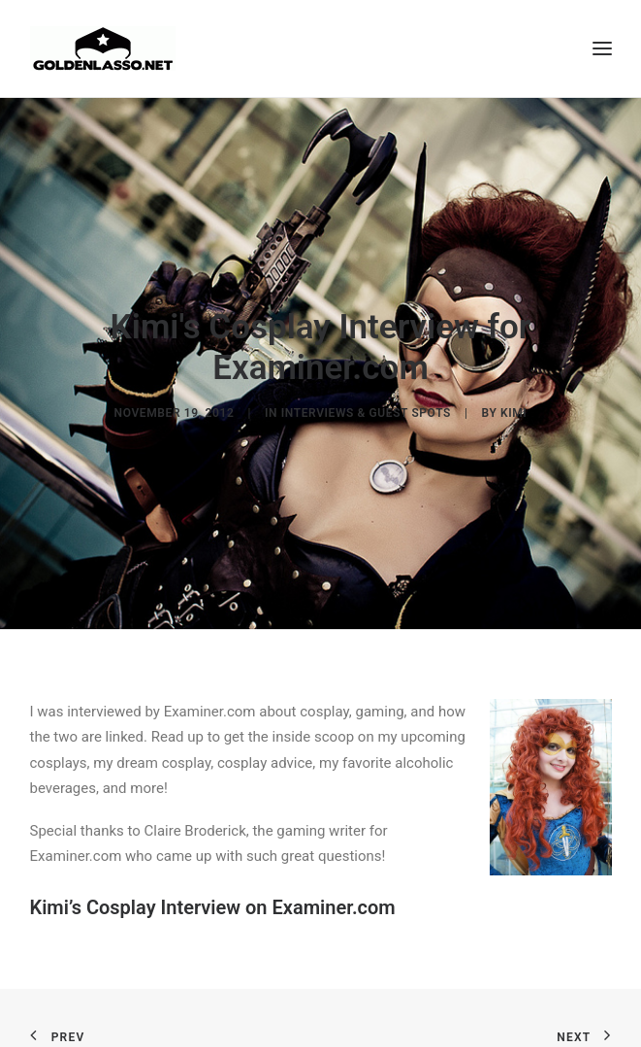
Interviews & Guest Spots (366, 412)
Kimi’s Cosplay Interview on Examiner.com (213, 904)
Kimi (513, 412)
